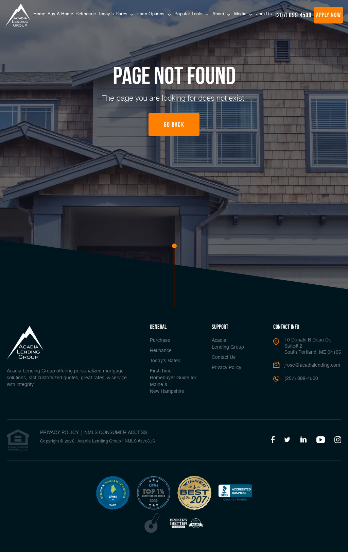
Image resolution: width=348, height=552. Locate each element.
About (219, 14)
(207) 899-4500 (293, 15)
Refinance (85, 14)
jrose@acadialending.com (312, 365)
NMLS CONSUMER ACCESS (115, 432)
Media (241, 14)
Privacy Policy (226, 367)
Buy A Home (60, 14)
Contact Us (224, 357)
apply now (328, 15)
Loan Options (151, 14)
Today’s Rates (113, 14)
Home (39, 14)
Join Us (264, 14)
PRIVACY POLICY (59, 432)
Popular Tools (189, 14)
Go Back (174, 124)
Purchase (160, 340)
